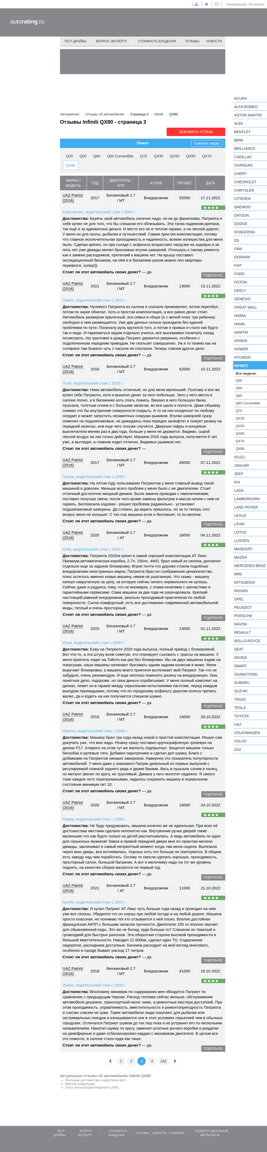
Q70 (143, 156)
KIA (237, 482)
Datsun (241, 215)
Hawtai (241, 332)
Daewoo (242, 207)
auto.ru (27, 21)
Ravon (240, 624)
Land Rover (246, 507)
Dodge (240, 224)
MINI (238, 574)
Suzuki (240, 691)
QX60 (191, 156)
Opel (239, 599)
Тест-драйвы (75, 41)
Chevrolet (245, 182)
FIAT (238, 265)
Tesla (240, 708)
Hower (241, 349)
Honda (240, 341)
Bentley (242, 132)
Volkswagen (247, 733)
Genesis (242, 299)
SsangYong (246, 674)
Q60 (96, 156)
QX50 (174, 156)
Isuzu (239, 457)
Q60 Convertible (120, 156)
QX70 (206, 156)
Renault (242, 632)
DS (236, 240)
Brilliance (245, 148)
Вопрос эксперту (111, 41)
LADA (239, 490)
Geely (240, 290)
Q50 (83, 156)
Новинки (177, 1133)
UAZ (237, 724)
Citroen (242, 199)
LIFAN (239, 524)
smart (240, 666)
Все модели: (246, 373)
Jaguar (241, 465)
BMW (238, 140)
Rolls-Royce (247, 641)
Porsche (243, 616)
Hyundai (242, 357)
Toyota (241, 716)
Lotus (240, 532)
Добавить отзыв (196, 132)
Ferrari (242, 257)
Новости (214, 41)
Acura (240, 98)
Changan (243, 165)
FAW (238, 249)
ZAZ (237, 749)
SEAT (239, 649)
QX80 (70, 165)
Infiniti (241, 366)
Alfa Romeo (246, 107)
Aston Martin (248, 115)
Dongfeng (244, 232)
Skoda (240, 657)
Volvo (240, 741)
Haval (240, 324)
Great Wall (245, 307)
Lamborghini (247, 499)
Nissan (241, 591)
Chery (240, 174)
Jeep (238, 474)
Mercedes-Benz (250, 566)
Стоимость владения (157, 41)
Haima (240, 316)
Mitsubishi (244, 582)
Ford (239, 274)
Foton (240, 282)
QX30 (158, 156)
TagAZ (240, 699)
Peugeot (243, 607)
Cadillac (243, 157)
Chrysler (244, 190)
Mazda (240, 557)
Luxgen (241, 541)
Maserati (243, 549)
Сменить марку (207, 143)
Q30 (69, 156)
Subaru (241, 683)
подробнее (213, 275)
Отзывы (192, 41)
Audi (238, 123)
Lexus (240, 515)
